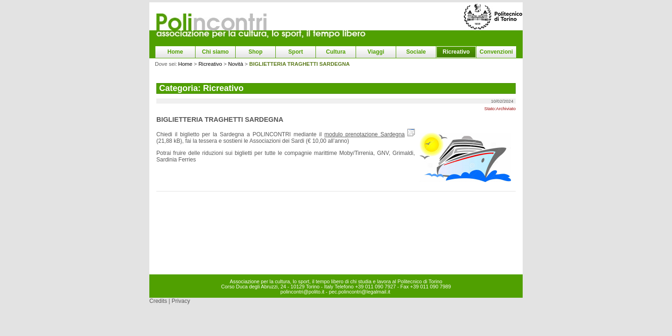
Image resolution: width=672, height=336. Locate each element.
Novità (235, 64)
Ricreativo (455, 52)
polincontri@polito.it (302, 291)
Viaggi (376, 52)
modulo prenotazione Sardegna (364, 134)
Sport (295, 52)
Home (175, 52)
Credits (158, 301)
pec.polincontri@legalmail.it (360, 291)
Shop (256, 52)
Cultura (336, 52)
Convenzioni (496, 52)
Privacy (181, 301)
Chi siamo (215, 52)
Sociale (416, 52)
